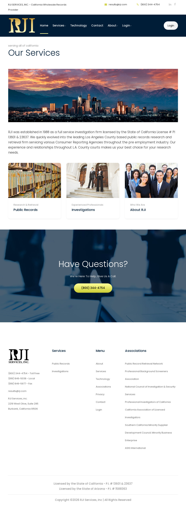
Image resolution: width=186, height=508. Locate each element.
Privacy (100, 394)
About (113, 25)
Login (127, 25)
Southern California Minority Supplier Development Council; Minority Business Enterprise (148, 432)
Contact (97, 25)
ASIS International (135, 448)
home (44, 25)
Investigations (83, 209)
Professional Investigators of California (148, 402)
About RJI (138, 209)
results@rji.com (116, 4)
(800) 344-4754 (148, 4)
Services (59, 25)
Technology (78, 25)
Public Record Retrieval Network (144, 363)
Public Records (26, 209)
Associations (103, 386)
